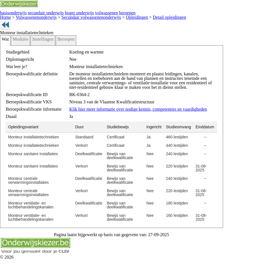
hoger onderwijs (67, 12)
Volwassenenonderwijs (30, 16)
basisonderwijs (11, 12)
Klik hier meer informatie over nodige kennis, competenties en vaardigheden (127, 112)
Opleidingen (116, 16)
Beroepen (57, 47)
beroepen (108, 12)
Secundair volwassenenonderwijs (77, 16)
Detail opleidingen (142, 16)
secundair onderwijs (39, 12)
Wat (5, 47)
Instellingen (37, 47)
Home (5, 16)
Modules (18, 47)
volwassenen (90, 12)
